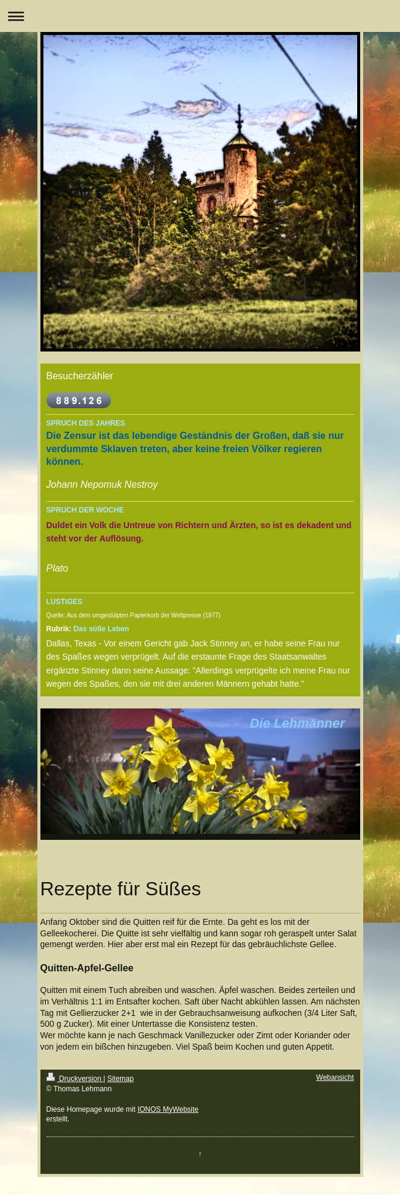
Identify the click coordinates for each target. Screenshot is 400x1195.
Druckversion (75, 1078)
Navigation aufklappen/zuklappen (200, 16)
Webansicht (335, 1077)
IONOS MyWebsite (168, 1109)
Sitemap (120, 1078)
